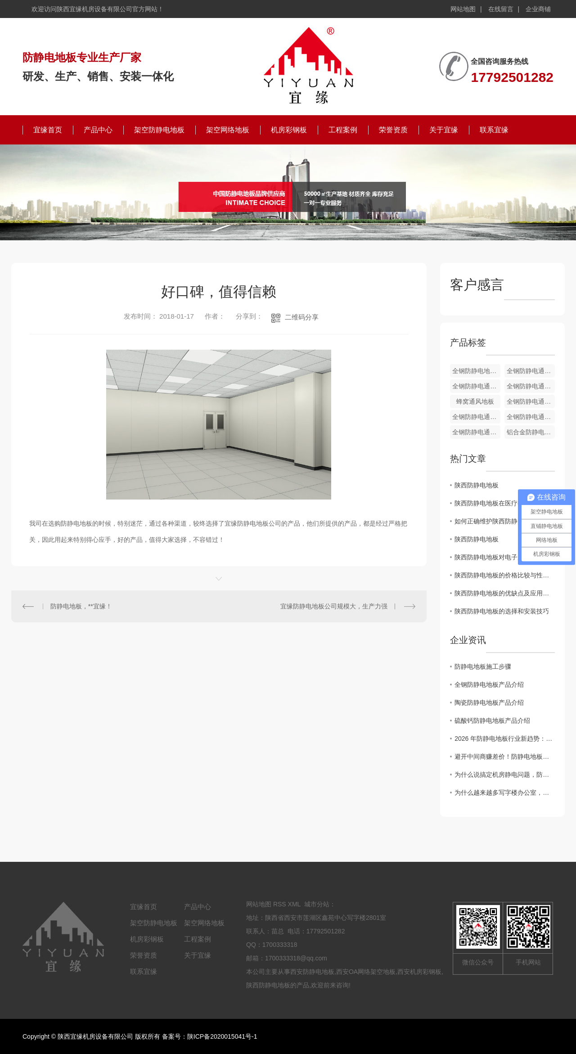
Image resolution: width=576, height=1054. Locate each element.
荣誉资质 (393, 130)
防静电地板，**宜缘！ (81, 606)
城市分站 (316, 904)
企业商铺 (538, 9)
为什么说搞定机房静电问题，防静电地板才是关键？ (504, 774)
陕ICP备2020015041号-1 (222, 1036)
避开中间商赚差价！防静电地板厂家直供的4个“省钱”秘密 (504, 756)
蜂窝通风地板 (475, 401)
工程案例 (342, 130)
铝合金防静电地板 (531, 432)
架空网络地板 (227, 130)
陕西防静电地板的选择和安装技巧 (501, 611)
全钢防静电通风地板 (531, 370)
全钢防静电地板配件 (476, 370)
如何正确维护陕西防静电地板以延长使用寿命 (504, 521)
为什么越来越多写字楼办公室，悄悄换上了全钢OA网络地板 (504, 792)
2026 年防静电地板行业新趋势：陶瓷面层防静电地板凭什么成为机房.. (504, 738)
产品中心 (98, 130)
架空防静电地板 (159, 130)
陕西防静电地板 (476, 485)
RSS (279, 904)
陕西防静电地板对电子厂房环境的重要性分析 (504, 557)
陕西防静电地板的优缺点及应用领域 (504, 593)
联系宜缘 (494, 130)
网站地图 (463, 9)
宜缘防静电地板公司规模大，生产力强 (333, 606)
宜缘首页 (47, 130)
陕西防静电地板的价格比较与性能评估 (504, 575)
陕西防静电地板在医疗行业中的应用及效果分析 (504, 503)
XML (294, 904)
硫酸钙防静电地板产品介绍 (492, 720)
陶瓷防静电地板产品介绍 (489, 702)
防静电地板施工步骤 (482, 666)
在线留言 (500, 9)
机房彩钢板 (289, 130)
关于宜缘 (443, 130)
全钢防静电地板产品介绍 (489, 684)
